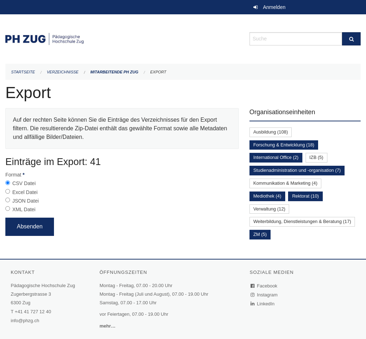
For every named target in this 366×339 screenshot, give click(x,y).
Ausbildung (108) (270, 132)
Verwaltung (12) (269, 209)
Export (158, 72)
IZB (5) (316, 157)
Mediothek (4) (267, 196)
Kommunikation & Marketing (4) (285, 183)
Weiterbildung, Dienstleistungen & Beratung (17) (302, 221)
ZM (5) (260, 234)
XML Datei (23, 209)
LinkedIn (262, 303)
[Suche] (351, 38)
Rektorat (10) (305, 196)
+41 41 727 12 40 (33, 311)
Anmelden (274, 7)
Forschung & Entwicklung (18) (284, 144)
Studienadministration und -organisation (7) (297, 170)
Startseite (23, 72)
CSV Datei (23, 183)
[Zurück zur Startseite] (122, 38)
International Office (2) (275, 157)
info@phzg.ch (25, 320)
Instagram (264, 294)
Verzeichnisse (63, 72)
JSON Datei (25, 201)
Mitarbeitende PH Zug (114, 72)
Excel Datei (25, 192)
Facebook (264, 286)
